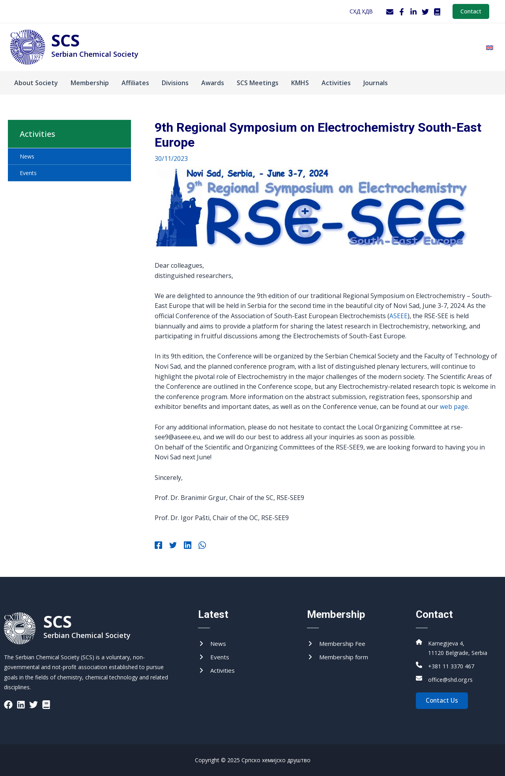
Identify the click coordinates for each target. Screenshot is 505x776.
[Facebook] (401, 11)
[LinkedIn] (413, 11)
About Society (36, 82)
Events (28, 173)
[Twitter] (425, 11)
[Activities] (217, 672)
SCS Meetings (258, 82)
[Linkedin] (184, 545)
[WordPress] (437, 11)
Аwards (212, 82)
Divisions (175, 82)
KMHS (300, 82)
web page (454, 406)
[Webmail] (389, 11)
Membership (90, 82)
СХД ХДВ (361, 11)
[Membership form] (340, 658)
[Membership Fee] (338, 644)
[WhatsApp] (197, 545)
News (27, 156)
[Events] (214, 658)
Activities (336, 82)
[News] (212, 644)
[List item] (8, 704)
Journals (375, 82)
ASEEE (398, 316)
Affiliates (135, 82)
